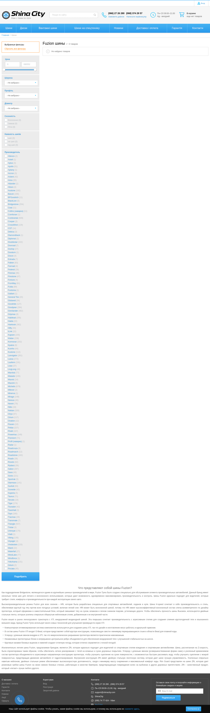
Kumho (11, 348)
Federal (11, 269)
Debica (11, 232)
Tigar (10, 503)
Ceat (10, 208)
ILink (10, 331)
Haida (10, 321)
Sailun (10, 469)
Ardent (11, 177)
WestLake (12, 555)
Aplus (10, 163)
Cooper (11, 221)
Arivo (10, 180)
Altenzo (11, 156)
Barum (11, 194)
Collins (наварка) (15, 211)
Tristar (11, 527)
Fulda (10, 287)
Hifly (10, 328)
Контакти (6, 690)
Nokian (11, 410)
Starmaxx (12, 483)
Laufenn (11, 362)
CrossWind (13, 225)
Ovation (11, 421)
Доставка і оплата (10, 684)
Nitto (10, 407)
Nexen (11, 403)
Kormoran (12, 342)
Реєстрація (48, 687)
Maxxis (11, 379)
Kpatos (11, 345)
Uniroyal (11, 531)
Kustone (11, 352)
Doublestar (13, 242)
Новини (5, 694)
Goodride (12, 304)
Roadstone (13, 455)
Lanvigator (12, 355)
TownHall (12, 510)
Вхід (45, 684)
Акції (4, 697)
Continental (13, 218)
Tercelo (11, 500)
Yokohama (12, 562)
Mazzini (11, 383)
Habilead (12, 318)
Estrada (11, 259)
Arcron (11, 173)
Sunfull (11, 486)
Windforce (12, 558)
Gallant (11, 294)
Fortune (11, 280)
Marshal (11, 373)
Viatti (10, 534)
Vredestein (12, 544)
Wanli (10, 548)
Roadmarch (13, 452)
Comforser (12, 214)
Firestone (12, 276)
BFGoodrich (13, 197)
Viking (10, 538)
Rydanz (11, 465)
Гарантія (5, 687)
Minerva (11, 393)
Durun (10, 256)
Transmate (12, 520)
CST (10, 228)
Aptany (11, 170)
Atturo (10, 187)
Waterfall (12, 551)
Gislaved (12, 300)
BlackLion (12, 201)
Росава (11, 568)
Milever (11, 390)
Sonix (10, 476)
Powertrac (12, 434)
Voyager (11, 541)
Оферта (5, 701)
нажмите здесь (132, 709)
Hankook (12, 324)
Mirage (11, 397)
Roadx (11, 458)
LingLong (12, 369)
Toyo (10, 513)
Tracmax (12, 517)
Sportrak (11, 479)
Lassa (10, 359)
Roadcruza (13, 448)
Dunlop (11, 249)
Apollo (10, 166)
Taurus (11, 496)
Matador (11, 376)
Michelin (11, 386)
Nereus (11, 400)
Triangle (11, 524)
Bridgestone (13, 204)
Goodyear (12, 307)
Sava (10, 472)
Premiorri (12, 438)
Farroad (11, 266)
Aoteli (10, 159)
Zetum (11, 565)
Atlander (11, 184)
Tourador (12, 507)
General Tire (13, 297)
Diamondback (14, 235)
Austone (11, 190)
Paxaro (11, 424)
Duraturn (12, 252)
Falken (11, 263)
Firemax (11, 273)
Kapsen (11, 335)
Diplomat (12, 239)
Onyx (10, 414)
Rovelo (11, 462)
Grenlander (13, 311)
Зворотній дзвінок (51, 691)
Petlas (10, 428)
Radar (10, 445)
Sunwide (12, 489)
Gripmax (11, 314)
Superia (11, 493)
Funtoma (12, 290)
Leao (10, 366)
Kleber (11, 338)
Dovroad (11, 245)
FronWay (12, 283)
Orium (10, 417)
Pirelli (10, 431)
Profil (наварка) (15, 441)
